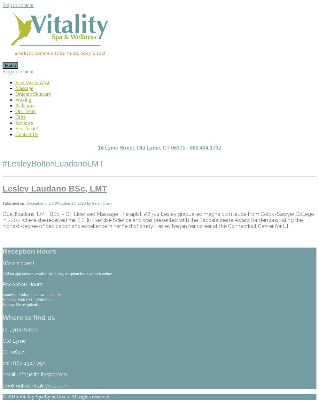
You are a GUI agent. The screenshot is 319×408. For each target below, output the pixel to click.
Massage (24, 88)
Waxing (23, 99)
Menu (10, 65)
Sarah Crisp (102, 203)
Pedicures (25, 105)
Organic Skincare (33, 94)
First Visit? (26, 128)
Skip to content (18, 5)
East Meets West (32, 82)
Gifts (20, 117)
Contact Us (26, 134)
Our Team (25, 111)
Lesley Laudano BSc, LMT (55, 188)
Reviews (24, 123)
